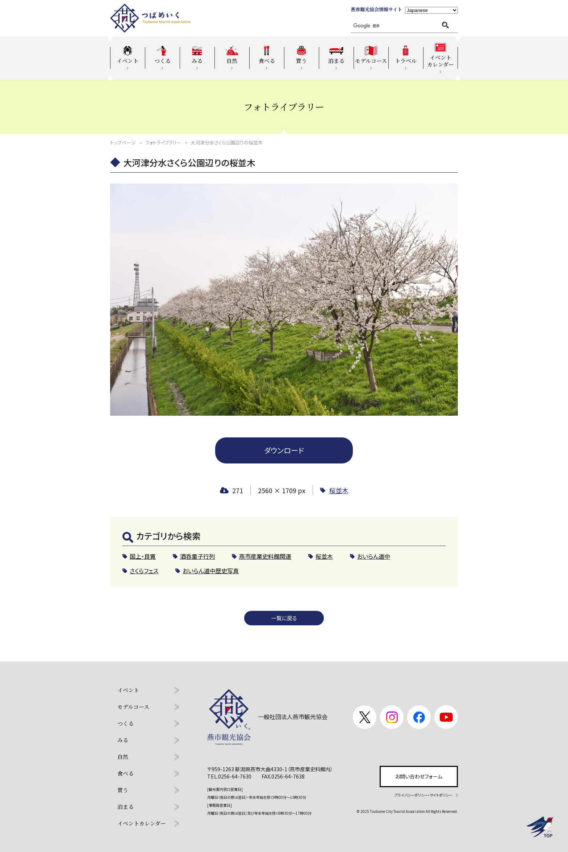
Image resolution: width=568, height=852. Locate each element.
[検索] (382, 26)
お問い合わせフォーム (418, 776)
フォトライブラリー (163, 142)
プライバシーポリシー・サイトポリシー (423, 795)
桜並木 (338, 490)
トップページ (123, 142)
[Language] (431, 10)
